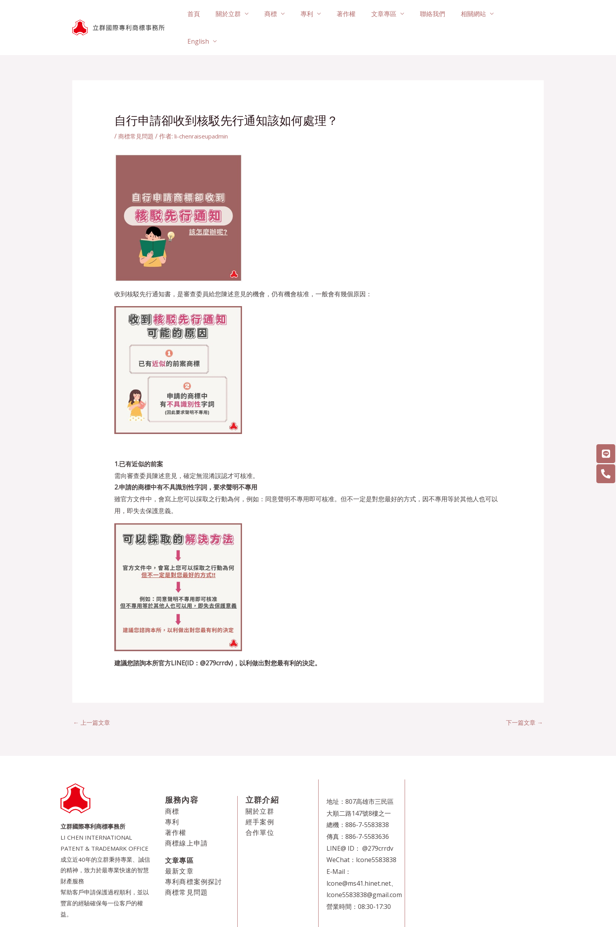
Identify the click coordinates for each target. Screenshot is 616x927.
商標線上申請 (186, 816)
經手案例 (260, 795)
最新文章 (179, 844)
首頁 (217, 14)
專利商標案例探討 (193, 855)
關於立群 (248, 14)
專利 (321, 14)
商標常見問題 (137, 109)
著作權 (357, 14)
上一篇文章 (92, 695)
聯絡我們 (437, 14)
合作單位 (260, 806)
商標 (288, 14)
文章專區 (391, 14)
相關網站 (475, 14)
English (519, 14)
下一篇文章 (523, 695)
